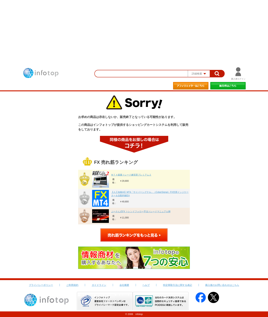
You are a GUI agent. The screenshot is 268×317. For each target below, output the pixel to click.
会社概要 (124, 285)
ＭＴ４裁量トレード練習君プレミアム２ (131, 175)
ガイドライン (99, 285)
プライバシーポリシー (41, 285)
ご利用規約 (72, 285)
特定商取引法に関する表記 (177, 285)
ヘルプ (146, 285)
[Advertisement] (134, 28)
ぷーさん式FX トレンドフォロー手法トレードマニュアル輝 (140, 211)
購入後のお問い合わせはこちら (222, 285)
